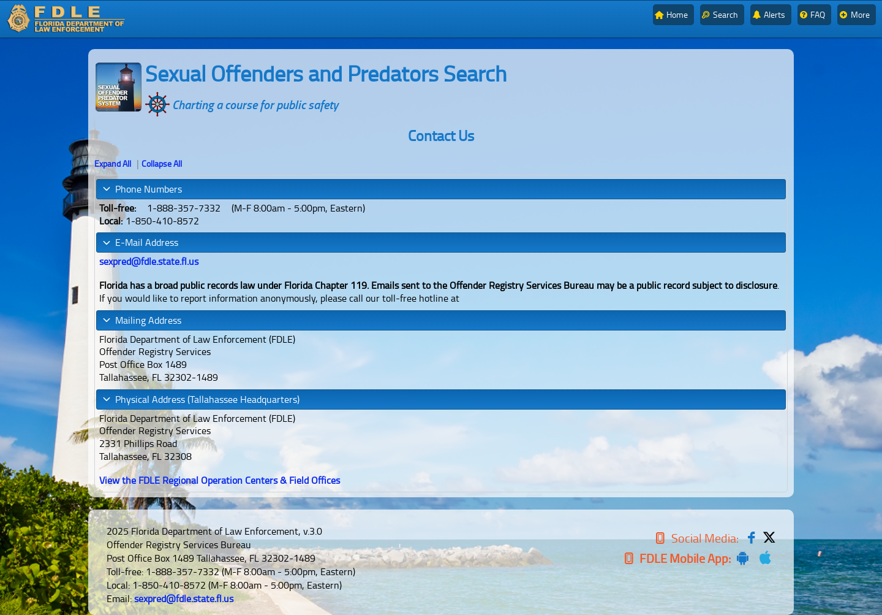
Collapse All (161, 163)
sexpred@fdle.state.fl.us (183, 598)
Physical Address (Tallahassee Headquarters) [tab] (201, 399)
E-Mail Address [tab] (140, 242)
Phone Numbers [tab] (142, 189)
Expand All (112, 163)
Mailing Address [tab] (141, 320)
